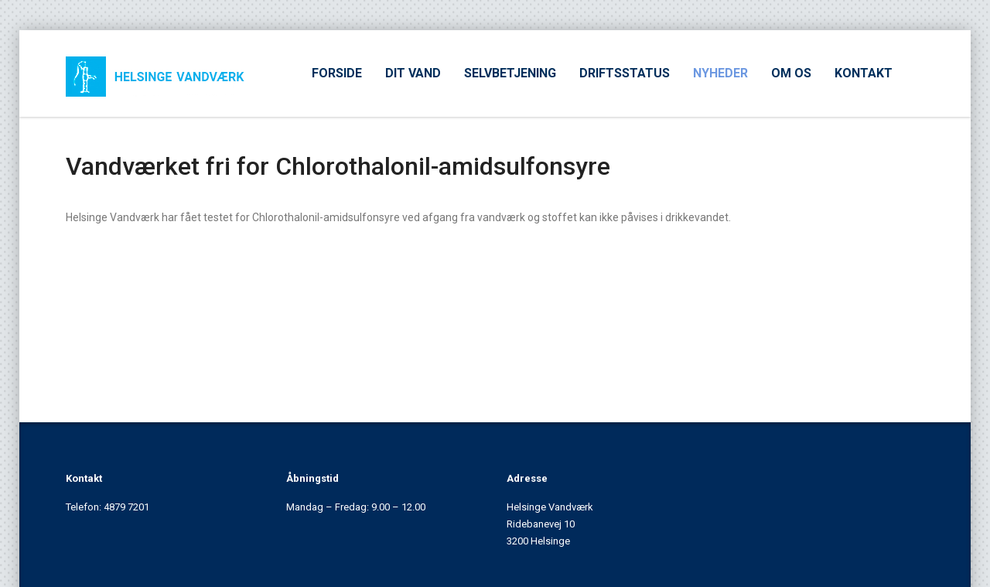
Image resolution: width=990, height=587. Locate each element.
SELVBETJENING (510, 73)
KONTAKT (864, 73)
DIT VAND (413, 73)
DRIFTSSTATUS (624, 73)
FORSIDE (337, 73)
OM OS (791, 73)
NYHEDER (720, 73)
